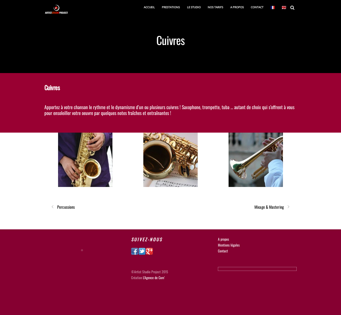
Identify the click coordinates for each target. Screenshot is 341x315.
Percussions (63, 207)
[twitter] (142, 250)
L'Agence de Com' (154, 277)
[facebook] (134, 250)
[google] (149, 250)
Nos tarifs (215, 7)
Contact (257, 7)
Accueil (149, 7)
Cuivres (170, 40)
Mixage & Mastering (272, 207)
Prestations (171, 7)
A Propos (237, 7)
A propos (223, 239)
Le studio (194, 7)
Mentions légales (229, 245)
